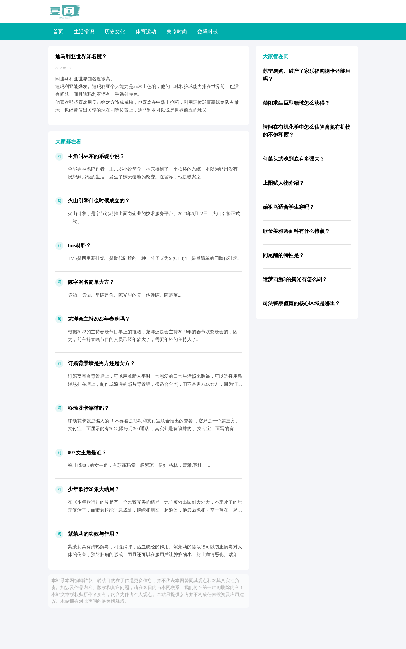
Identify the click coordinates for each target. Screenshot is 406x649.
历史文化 (115, 31)
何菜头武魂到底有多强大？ (294, 159)
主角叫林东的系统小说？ (96, 156)
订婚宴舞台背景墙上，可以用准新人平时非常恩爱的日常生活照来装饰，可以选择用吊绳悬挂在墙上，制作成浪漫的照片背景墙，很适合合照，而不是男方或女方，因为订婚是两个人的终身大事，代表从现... (155, 384)
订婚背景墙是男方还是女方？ (101, 363)
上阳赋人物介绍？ (283, 183)
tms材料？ (79, 245)
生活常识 (84, 31)
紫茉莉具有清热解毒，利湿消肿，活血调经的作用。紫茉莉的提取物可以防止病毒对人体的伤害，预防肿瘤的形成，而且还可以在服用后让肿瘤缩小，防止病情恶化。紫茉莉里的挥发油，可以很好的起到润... (155, 554)
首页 (58, 31)
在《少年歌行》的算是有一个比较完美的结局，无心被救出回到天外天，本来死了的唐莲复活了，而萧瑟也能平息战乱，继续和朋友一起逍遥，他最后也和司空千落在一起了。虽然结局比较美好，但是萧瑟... (155, 510)
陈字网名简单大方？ (91, 282)
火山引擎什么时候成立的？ (99, 201)
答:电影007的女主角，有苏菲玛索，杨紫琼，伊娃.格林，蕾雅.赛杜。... (139, 465)
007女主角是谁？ (87, 452)
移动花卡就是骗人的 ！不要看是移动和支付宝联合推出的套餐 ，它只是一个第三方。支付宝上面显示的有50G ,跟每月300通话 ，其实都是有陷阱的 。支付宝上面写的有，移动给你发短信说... (154, 428)
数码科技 (207, 31)
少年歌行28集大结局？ (93, 489)
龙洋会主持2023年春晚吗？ (99, 319)
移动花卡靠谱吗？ (88, 408)
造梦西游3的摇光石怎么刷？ (295, 279)
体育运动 (146, 31)
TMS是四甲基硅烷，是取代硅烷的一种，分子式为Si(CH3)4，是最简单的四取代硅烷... (154, 258)
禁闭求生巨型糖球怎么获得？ (296, 103)
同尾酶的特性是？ (283, 255)
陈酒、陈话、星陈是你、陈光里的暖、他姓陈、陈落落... (124, 295)
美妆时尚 (176, 31)
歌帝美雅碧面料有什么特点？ (296, 231)
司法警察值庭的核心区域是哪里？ (301, 303)
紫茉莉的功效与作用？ (93, 534)
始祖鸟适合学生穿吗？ (288, 207)
